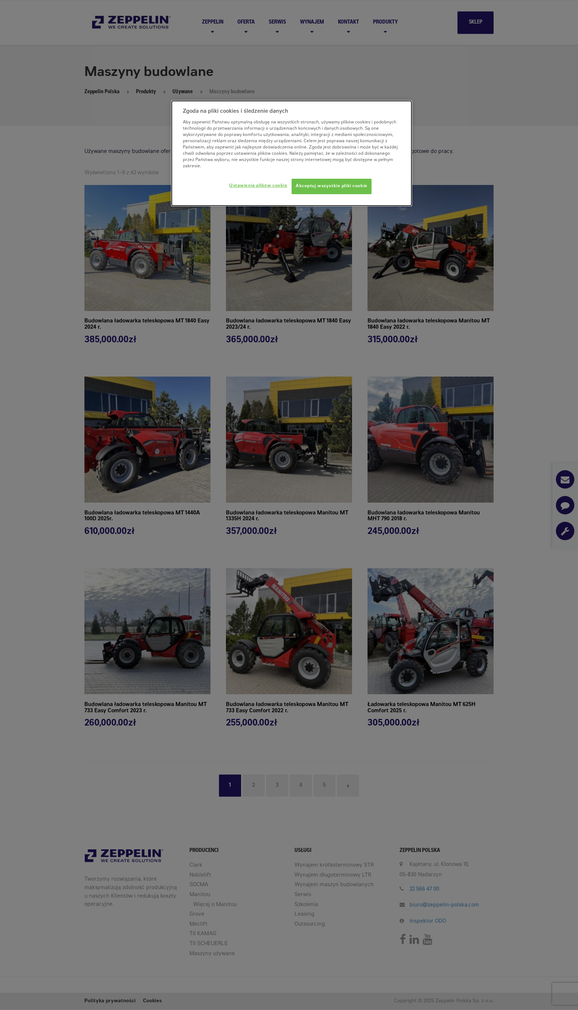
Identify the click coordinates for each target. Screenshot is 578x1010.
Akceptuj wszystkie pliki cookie (332, 186)
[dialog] (291, 153)
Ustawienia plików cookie (258, 186)
